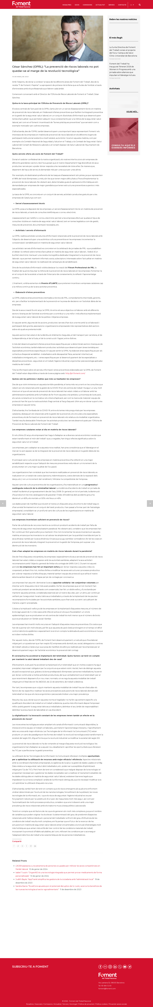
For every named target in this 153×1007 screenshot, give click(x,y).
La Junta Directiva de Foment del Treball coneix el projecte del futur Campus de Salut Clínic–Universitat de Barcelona (123, 51)
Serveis (65, 1004)
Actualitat (57, 1004)
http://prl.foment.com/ (75, 373)
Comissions (48, 1004)
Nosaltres (30, 1004)
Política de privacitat (86, 1004)
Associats (38, 1004)
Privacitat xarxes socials (118, 1004)
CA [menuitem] (131, 5)
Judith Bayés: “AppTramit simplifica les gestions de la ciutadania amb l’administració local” (55, 879)
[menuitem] (132, 4)
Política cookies (101, 1004)
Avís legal (73, 1004)
